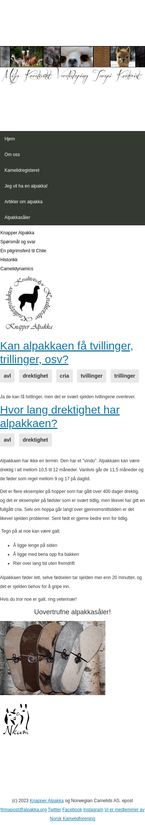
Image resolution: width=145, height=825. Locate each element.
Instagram (93, 809)
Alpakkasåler (17, 217)
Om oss (12, 154)
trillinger (124, 376)
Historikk (9, 259)
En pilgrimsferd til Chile (23, 250)
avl (7, 376)
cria (64, 376)
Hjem (9, 138)
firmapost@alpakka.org (23, 809)
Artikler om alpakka (23, 201)
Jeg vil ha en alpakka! (25, 186)
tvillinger (91, 376)
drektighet (35, 376)
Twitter (54, 809)
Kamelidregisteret (21, 170)
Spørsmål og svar (18, 241)
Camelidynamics (16, 268)
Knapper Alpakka (17, 232)
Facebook (72, 809)
